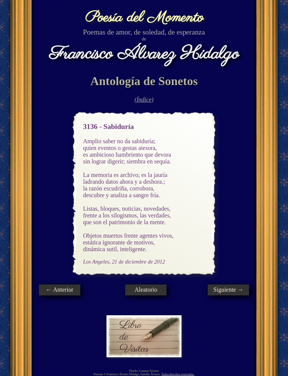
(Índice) (144, 99)
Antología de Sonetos (144, 81)
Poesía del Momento (144, 17)
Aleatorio (146, 289)
